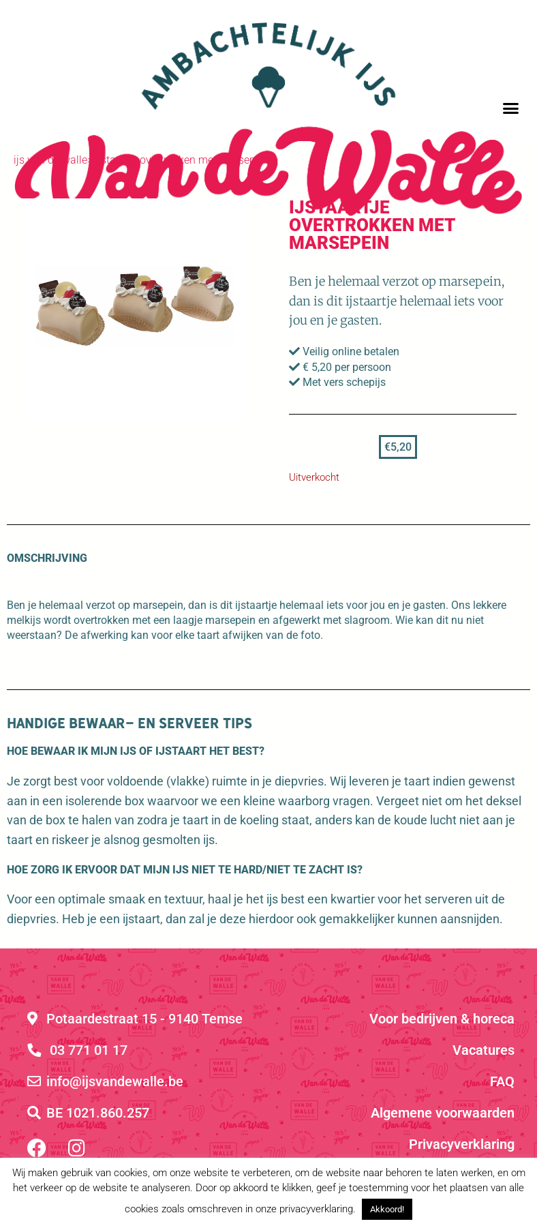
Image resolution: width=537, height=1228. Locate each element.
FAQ (502, 1081)
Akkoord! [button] (387, 1209)
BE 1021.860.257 (88, 1113)
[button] (511, 108)
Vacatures (483, 1050)
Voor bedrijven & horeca (442, 1018)
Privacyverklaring (462, 1144)
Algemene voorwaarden (443, 1113)
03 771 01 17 (77, 1050)
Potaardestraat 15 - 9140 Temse (135, 1018)
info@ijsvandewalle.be (105, 1081)
